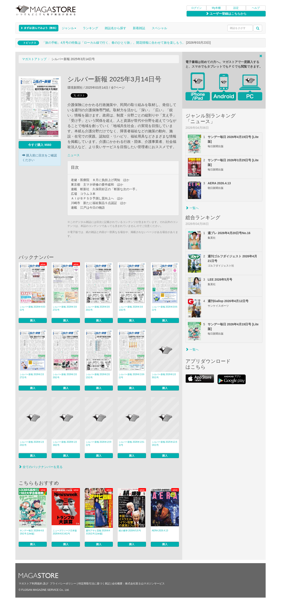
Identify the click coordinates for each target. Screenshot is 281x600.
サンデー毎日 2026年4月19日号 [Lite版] (32, 532)
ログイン (196, 7)
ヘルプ (256, 7)
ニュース (73, 155)
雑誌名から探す (115, 28)
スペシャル (159, 28)
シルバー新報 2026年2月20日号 (65, 376)
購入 (32, 320)
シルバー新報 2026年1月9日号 (98, 443)
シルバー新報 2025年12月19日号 (164, 443)
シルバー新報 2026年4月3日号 (32, 308)
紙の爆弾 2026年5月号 (130, 530)
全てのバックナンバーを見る (41, 467)
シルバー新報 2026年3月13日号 (131, 308)
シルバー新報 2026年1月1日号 (131, 443)
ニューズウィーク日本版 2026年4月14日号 (65, 532)
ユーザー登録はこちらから (226, 13)
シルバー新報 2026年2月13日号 (98, 376)
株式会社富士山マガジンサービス (145, 583)
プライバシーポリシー (63, 583)
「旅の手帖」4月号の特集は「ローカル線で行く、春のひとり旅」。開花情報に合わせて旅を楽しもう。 (113, 42)
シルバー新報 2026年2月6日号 (131, 376)
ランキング (90, 28)
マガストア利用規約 (30, 583)
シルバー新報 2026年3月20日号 (98, 308)
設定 (236, 7)
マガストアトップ (34, 59)
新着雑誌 (139, 28)
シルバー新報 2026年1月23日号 (32, 443)
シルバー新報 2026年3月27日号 (65, 308)
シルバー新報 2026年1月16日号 (65, 443)
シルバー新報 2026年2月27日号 (32, 376)
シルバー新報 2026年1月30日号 (164, 376)
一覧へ (192, 208)
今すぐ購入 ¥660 (39, 145)
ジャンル (69, 28)
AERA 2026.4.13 (160, 530)
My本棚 (216, 7)
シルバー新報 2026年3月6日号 (164, 308)
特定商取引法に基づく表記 (94, 583)
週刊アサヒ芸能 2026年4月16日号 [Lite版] (98, 532)
